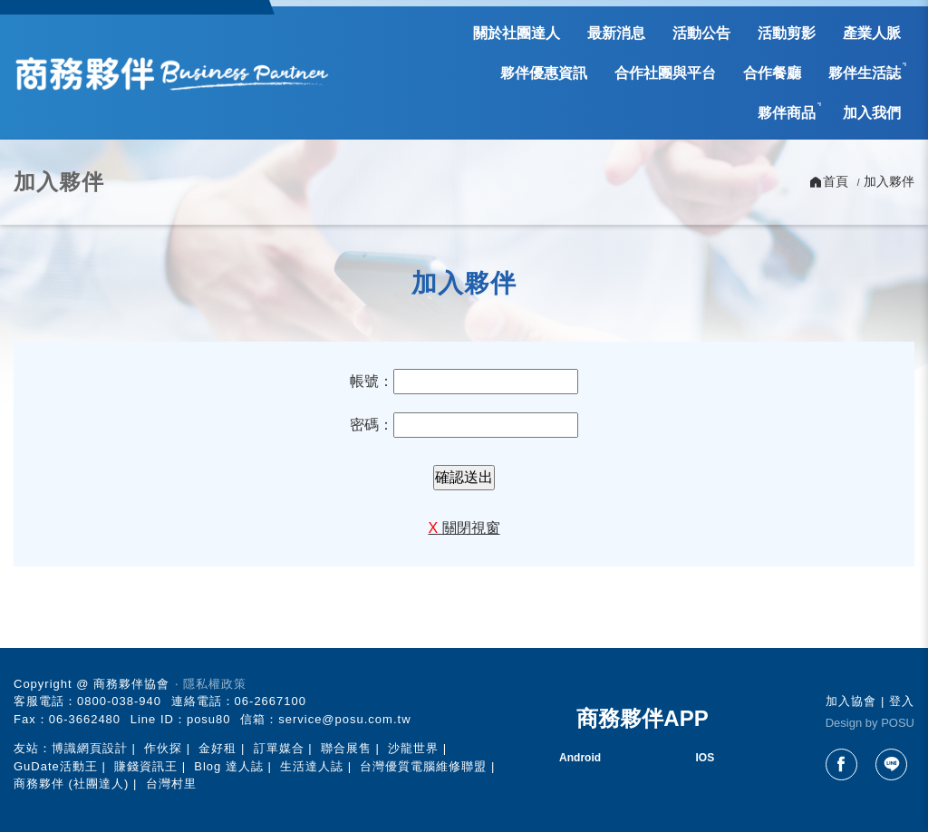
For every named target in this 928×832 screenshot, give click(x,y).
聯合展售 (346, 748)
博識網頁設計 (90, 748)
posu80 (209, 719)
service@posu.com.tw (344, 719)
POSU (897, 723)
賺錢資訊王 (146, 766)
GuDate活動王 (56, 766)
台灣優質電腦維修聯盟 (423, 766)
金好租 (217, 748)
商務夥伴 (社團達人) (71, 783)
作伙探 (163, 748)
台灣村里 (171, 783)
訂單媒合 (279, 748)
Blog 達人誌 (229, 766)
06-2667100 (270, 701)
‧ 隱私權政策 (210, 684)
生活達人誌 (311, 766)
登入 (901, 701)
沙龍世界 (413, 748)
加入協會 (851, 701)
